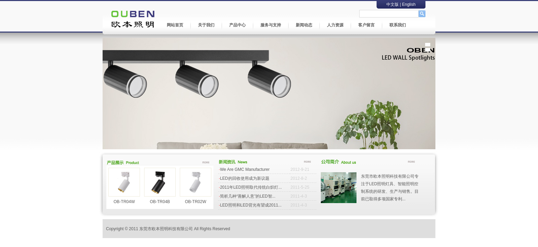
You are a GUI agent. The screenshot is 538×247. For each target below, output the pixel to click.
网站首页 (175, 25)
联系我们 (397, 25)
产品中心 (237, 25)
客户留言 (366, 25)
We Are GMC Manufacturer (245, 169)
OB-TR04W (124, 201)
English (409, 4)
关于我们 (206, 25)
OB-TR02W (195, 201)
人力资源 (335, 25)
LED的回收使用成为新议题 (244, 178)
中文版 (392, 4)
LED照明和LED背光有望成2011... (250, 205)
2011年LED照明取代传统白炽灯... (251, 187)
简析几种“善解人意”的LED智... (247, 196)
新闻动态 (304, 25)
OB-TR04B (160, 201)
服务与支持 (270, 25)
